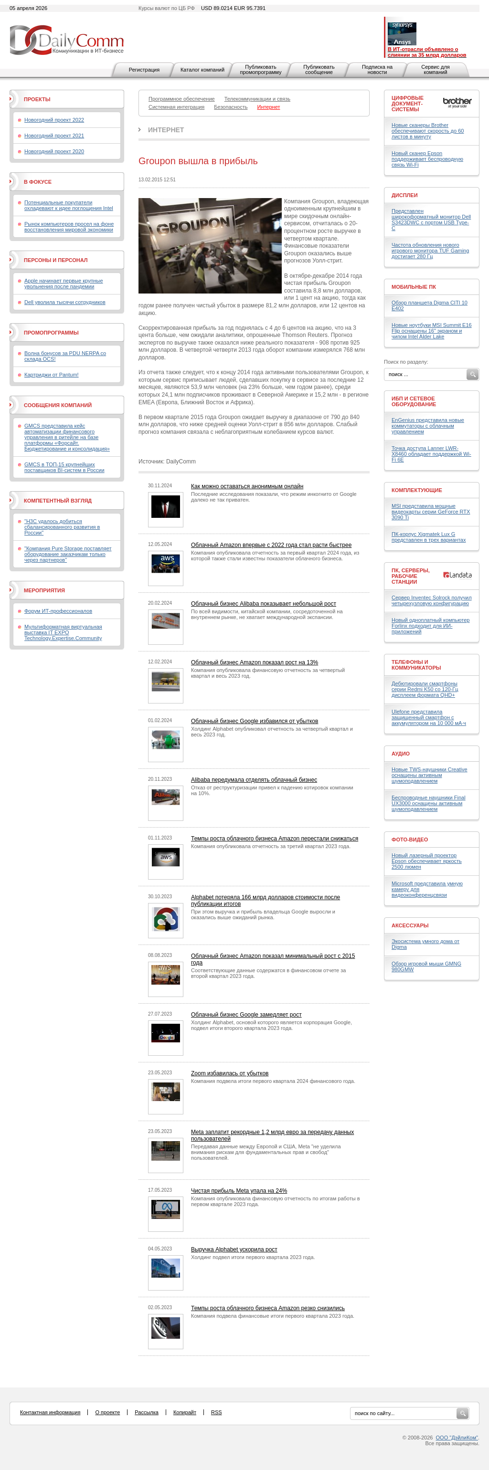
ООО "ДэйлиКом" (457, 1437)
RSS (216, 1412)
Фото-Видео (410, 839)
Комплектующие (417, 490)
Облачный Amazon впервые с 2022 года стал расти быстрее (271, 545)
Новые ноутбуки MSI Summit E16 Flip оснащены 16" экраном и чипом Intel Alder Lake (432, 330)
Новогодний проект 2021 (54, 135)
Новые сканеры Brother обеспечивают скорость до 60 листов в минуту (428, 130)
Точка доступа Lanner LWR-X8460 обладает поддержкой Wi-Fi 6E (431, 453)
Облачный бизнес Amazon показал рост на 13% (254, 662)
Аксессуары (410, 925)
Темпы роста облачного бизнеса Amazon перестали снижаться (274, 838)
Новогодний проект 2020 (54, 151)
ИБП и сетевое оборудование (414, 401)
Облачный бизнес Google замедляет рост (246, 1014)
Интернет (166, 130)
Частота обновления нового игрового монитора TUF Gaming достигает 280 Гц (430, 250)
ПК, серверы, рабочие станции (411, 576)
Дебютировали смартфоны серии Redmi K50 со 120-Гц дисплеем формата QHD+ (425, 689)
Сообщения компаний (58, 405)
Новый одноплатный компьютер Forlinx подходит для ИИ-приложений (430, 625)
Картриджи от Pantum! (51, 375)
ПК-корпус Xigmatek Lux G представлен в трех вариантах (429, 537)
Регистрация (144, 70)
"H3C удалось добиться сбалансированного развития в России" (62, 527)
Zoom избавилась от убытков (230, 1073)
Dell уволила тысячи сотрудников (65, 302)
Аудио (401, 753)
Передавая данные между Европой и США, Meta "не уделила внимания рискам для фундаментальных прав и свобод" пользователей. (266, 1152)
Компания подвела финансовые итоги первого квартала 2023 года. (272, 1316)
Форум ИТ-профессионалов (58, 611)
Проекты (37, 99)
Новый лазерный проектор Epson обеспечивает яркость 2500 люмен (427, 861)
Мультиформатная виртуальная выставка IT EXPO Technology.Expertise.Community (63, 632)
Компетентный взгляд (58, 501)
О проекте (107, 1412)
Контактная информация (50, 1412)
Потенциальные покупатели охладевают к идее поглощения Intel (68, 205)
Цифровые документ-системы (408, 103)
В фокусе (38, 182)
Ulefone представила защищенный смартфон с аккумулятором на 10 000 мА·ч (429, 717)
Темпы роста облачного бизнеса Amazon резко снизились (268, 1308)
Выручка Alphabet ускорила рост (234, 1249)
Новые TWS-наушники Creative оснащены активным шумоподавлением (430, 775)
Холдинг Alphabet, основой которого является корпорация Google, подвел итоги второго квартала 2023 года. (271, 1025)
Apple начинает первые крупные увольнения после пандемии (63, 283)
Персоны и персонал (56, 260)
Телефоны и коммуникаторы (416, 665)
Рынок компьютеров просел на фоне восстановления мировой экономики (69, 226)
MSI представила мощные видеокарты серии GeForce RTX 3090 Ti (431, 511)
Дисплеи (405, 195)
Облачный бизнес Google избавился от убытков (254, 721)
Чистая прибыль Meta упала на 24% (239, 1190)
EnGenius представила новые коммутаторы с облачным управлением (428, 425)
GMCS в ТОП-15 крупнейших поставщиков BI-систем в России (64, 467)
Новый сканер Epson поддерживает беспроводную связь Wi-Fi (427, 159)
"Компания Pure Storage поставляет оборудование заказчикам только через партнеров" (68, 554)
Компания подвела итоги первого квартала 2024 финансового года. (273, 1081)
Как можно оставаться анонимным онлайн (247, 486)
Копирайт (184, 1412)
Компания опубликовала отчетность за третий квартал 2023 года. (271, 846)
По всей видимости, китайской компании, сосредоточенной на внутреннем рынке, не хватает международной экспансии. (267, 614)
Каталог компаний (202, 70)
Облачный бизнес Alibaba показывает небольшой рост (263, 603)
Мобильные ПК (414, 287)
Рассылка (147, 1412)
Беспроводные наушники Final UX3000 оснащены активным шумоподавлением (429, 803)
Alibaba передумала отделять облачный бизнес (254, 780)
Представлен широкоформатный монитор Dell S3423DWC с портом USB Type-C (431, 219)
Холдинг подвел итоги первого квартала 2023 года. (253, 1257)
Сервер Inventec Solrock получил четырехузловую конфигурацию (432, 600)
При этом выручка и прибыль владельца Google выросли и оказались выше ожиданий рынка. (263, 914)
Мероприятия (44, 590)
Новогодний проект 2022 (54, 120)
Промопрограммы (51, 333)
